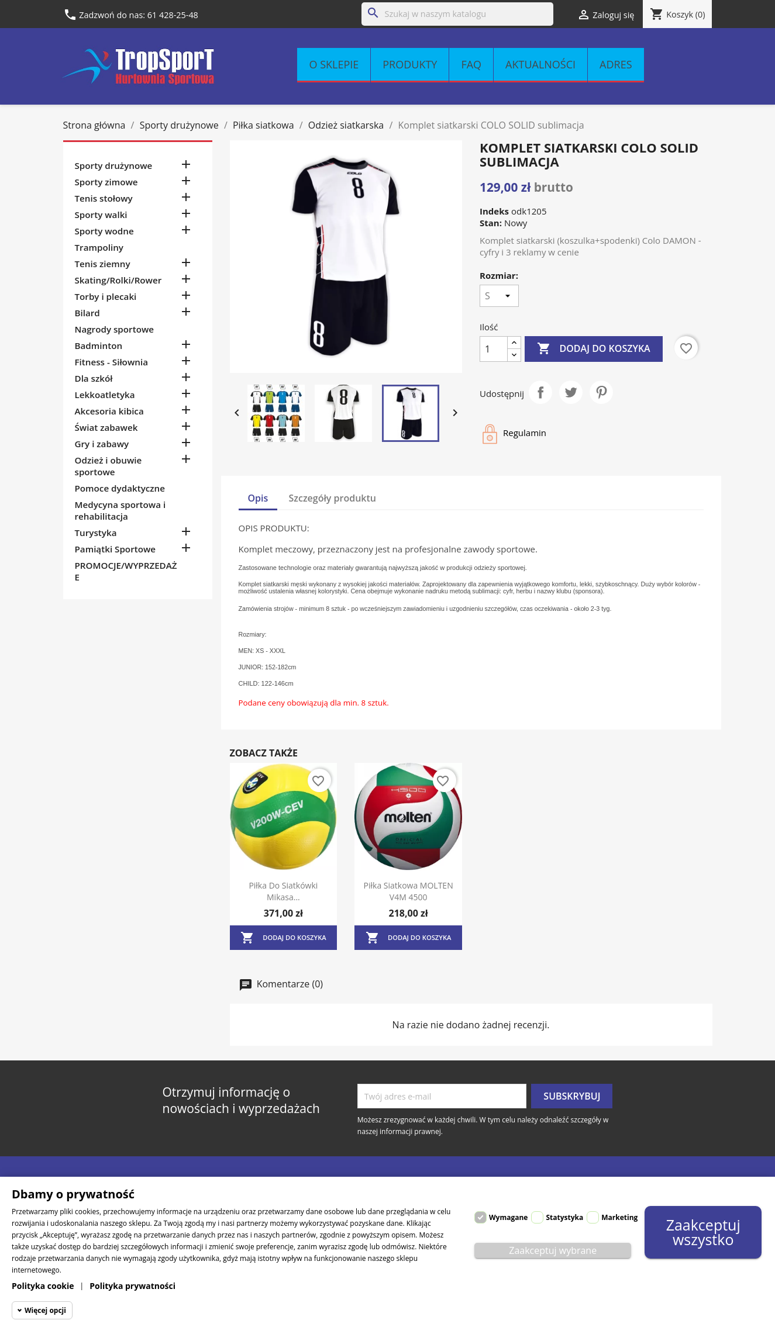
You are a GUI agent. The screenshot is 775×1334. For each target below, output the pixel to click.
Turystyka (96, 532)
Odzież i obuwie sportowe (108, 466)
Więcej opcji (45, 1310)
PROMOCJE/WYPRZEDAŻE (126, 571)
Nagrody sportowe (114, 329)
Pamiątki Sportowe (115, 549)
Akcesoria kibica (109, 411)
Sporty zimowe (106, 182)
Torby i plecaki (106, 296)
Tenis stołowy (104, 198)
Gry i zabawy (102, 444)
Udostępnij (540, 392)
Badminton (99, 345)
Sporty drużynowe (114, 165)
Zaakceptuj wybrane (553, 1250)
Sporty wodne (104, 231)
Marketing (619, 1217)
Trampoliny (99, 247)
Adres (616, 64)
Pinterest (601, 392)
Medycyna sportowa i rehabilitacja (120, 510)
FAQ (471, 64)
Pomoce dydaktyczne (120, 488)
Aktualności (540, 64)
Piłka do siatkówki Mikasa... (283, 891)
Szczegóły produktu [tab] (333, 498)
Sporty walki (101, 214)
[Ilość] (494, 349)
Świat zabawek (106, 427)
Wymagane (508, 1217)
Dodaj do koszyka (593, 349)
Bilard (87, 313)
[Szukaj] (457, 14)
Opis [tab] (258, 498)
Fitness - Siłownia (111, 362)
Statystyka (564, 1217)
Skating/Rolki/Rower (118, 280)
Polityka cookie (43, 1285)
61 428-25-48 (172, 14)
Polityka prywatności (132, 1285)
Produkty (410, 64)
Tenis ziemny (102, 263)
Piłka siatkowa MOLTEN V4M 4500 (408, 891)
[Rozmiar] (499, 296)
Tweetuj (571, 392)
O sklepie (334, 64)
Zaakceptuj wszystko (703, 1232)
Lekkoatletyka (105, 394)
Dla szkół (94, 378)
